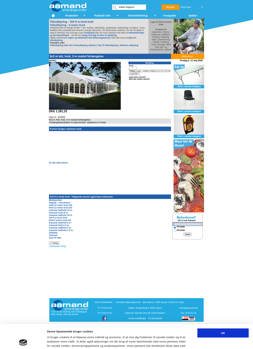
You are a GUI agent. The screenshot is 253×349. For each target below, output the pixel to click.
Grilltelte (53, 233)
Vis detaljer (186, 341)
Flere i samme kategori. (189, 86)
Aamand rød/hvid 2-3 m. (61, 230)
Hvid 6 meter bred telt (60, 220)
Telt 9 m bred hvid (58, 217)
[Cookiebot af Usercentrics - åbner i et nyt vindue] (23, 342)
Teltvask (53, 235)
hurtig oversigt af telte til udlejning (99, 35)
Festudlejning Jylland (85, 45)
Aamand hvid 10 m (58, 212)
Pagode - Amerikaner (60, 202)
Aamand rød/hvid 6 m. (60, 223)
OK (223, 310)
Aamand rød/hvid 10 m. (61, 215)
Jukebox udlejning (129, 45)
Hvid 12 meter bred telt (60, 207)
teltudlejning (56, 40)
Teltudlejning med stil (61, 45)
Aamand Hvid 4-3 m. (59, 225)
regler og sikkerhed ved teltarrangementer (89, 38)
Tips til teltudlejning (107, 45)
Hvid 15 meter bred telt (60, 205)
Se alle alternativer (58, 163)
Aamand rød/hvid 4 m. (60, 228)
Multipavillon (55, 200)
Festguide (89, 33)
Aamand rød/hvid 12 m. (61, 210)
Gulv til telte (55, 238)
